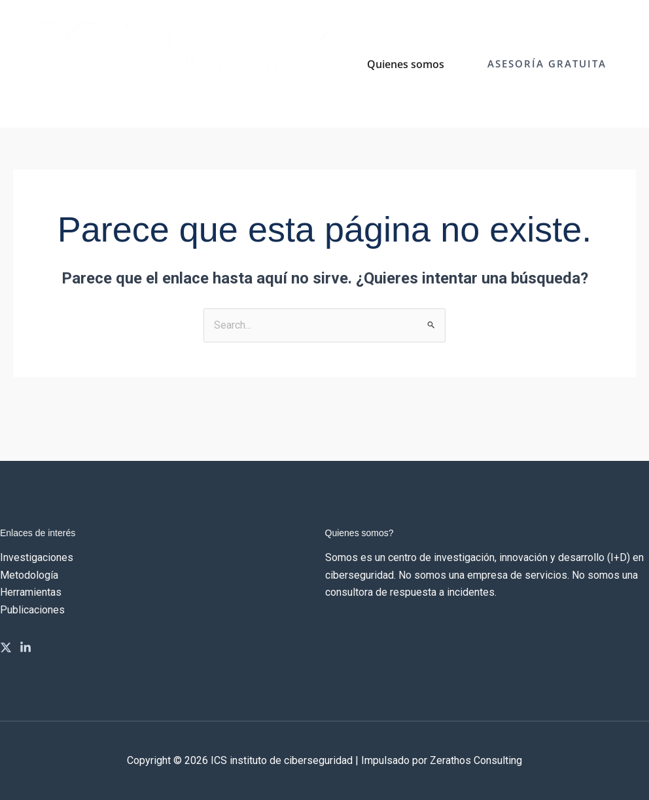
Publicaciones (32, 610)
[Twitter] (6, 647)
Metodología (29, 575)
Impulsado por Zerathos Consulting (441, 760)
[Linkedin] (25, 647)
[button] (547, 64)
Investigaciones (36, 557)
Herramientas (30, 592)
